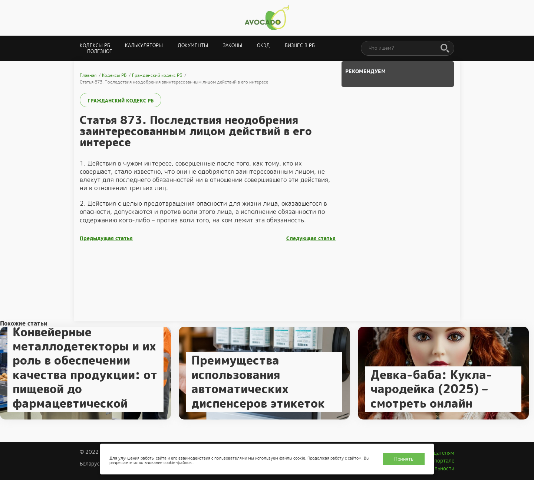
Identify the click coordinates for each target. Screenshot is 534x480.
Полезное (99, 51)
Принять (403, 459)
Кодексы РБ (95, 45)
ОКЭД (263, 45)
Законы (232, 45)
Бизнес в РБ (300, 45)
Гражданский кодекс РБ (121, 100)
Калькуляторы (144, 45)
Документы (193, 45)
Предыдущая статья (106, 238)
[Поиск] (445, 48)
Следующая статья (311, 238)
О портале (441, 460)
